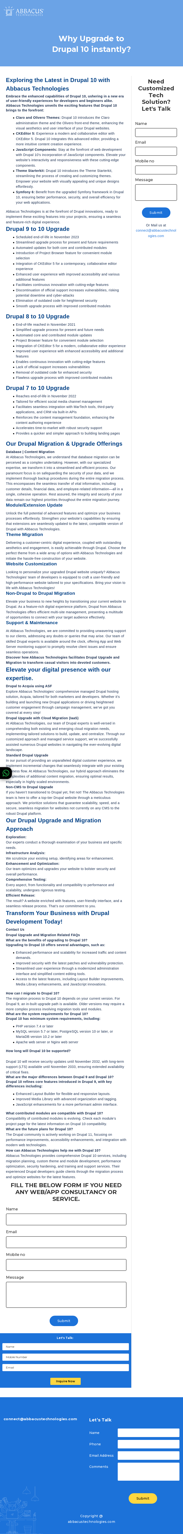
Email (11, 1232)
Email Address (101, 1455)
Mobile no (15, 1255)
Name (12, 1209)
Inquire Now (65, 1381)
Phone (95, 1444)
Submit (63, 1321)
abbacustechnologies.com (91, 1522)
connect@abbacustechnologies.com (156, 233)
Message (15, 1277)
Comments (98, 1467)
